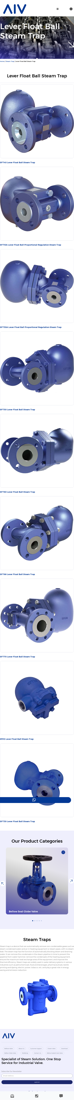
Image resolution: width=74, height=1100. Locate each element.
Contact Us (37, 1053)
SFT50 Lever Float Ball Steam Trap (17, 409)
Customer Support (36, 1048)
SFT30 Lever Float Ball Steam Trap (17, 821)
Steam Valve (51, 1048)
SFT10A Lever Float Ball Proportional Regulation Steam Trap (30, 245)
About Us (21, 1048)
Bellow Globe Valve (10, 1053)
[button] (57, 9)
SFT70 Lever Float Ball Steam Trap (17, 657)
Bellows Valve (8, 1048)
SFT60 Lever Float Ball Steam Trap (17, 492)
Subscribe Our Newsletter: (11, 1071)
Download (64, 1048)
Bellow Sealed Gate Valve (55, 1053)
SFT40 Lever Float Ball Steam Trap (17, 162)
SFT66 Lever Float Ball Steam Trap (17, 574)
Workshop (25, 1053)
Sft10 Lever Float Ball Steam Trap (17, 739)
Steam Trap (10, 61)
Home (2, 61)
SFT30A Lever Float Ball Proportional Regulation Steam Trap (31, 327)
